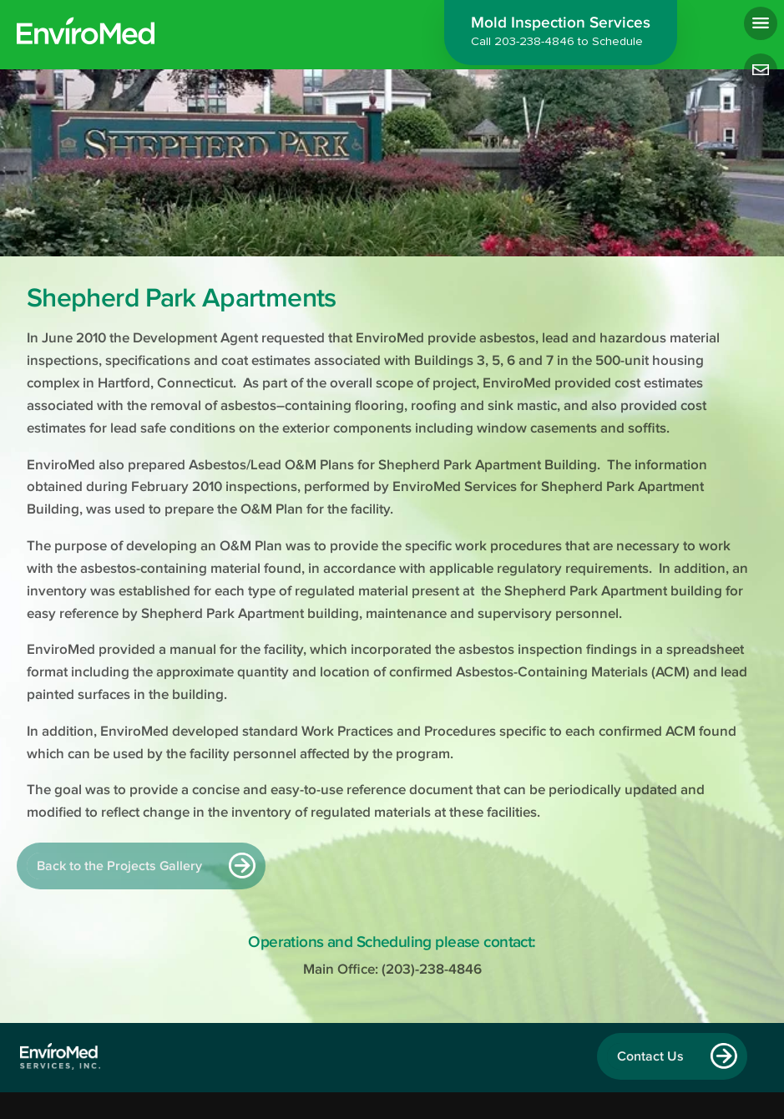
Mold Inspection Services (560, 33)
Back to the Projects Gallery (119, 866)
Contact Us (650, 1056)
